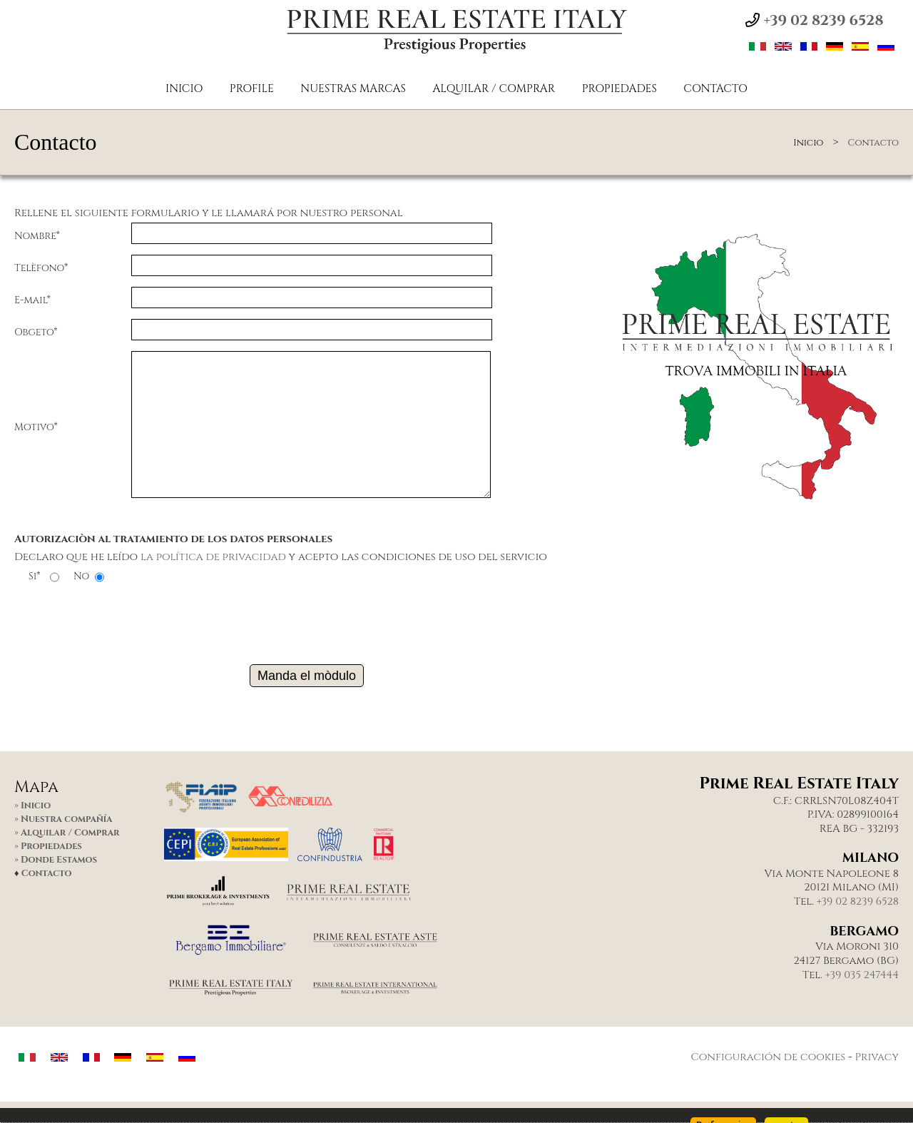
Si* (35, 576)
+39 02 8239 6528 (858, 902)
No (81, 576)
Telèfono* (41, 268)
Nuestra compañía (66, 819)
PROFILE (252, 88)
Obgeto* (36, 332)
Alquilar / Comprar (493, 88)
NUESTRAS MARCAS (353, 88)
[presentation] (306, 618)
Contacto (715, 88)
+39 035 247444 (862, 975)
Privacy (877, 1057)
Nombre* (37, 236)
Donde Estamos (59, 860)
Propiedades (619, 88)
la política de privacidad (213, 556)
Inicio (184, 88)
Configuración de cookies (767, 1057)
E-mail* (32, 300)
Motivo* (36, 427)
